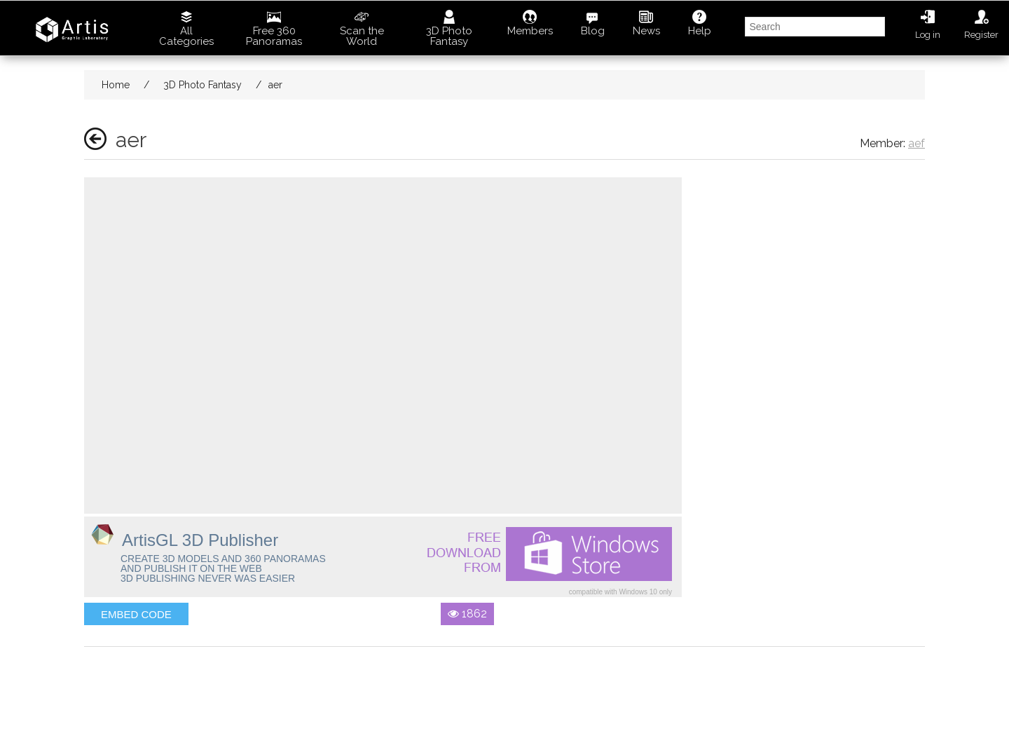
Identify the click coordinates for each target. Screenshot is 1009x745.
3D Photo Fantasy (449, 29)
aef (916, 143)
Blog (593, 23)
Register (981, 25)
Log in (927, 25)
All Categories (186, 29)
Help (699, 23)
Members (530, 23)
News (646, 23)
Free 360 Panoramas (274, 29)
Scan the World (362, 29)
